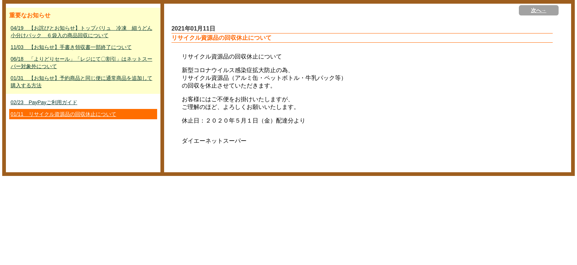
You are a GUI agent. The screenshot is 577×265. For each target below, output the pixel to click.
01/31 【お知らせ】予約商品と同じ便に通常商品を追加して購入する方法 (81, 81)
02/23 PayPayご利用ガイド (44, 102)
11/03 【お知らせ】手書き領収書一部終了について (71, 47)
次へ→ (538, 10)
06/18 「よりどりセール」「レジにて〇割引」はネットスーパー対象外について (81, 62)
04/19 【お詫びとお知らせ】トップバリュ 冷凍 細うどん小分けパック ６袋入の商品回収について (81, 31)
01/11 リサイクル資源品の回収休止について (63, 114)
